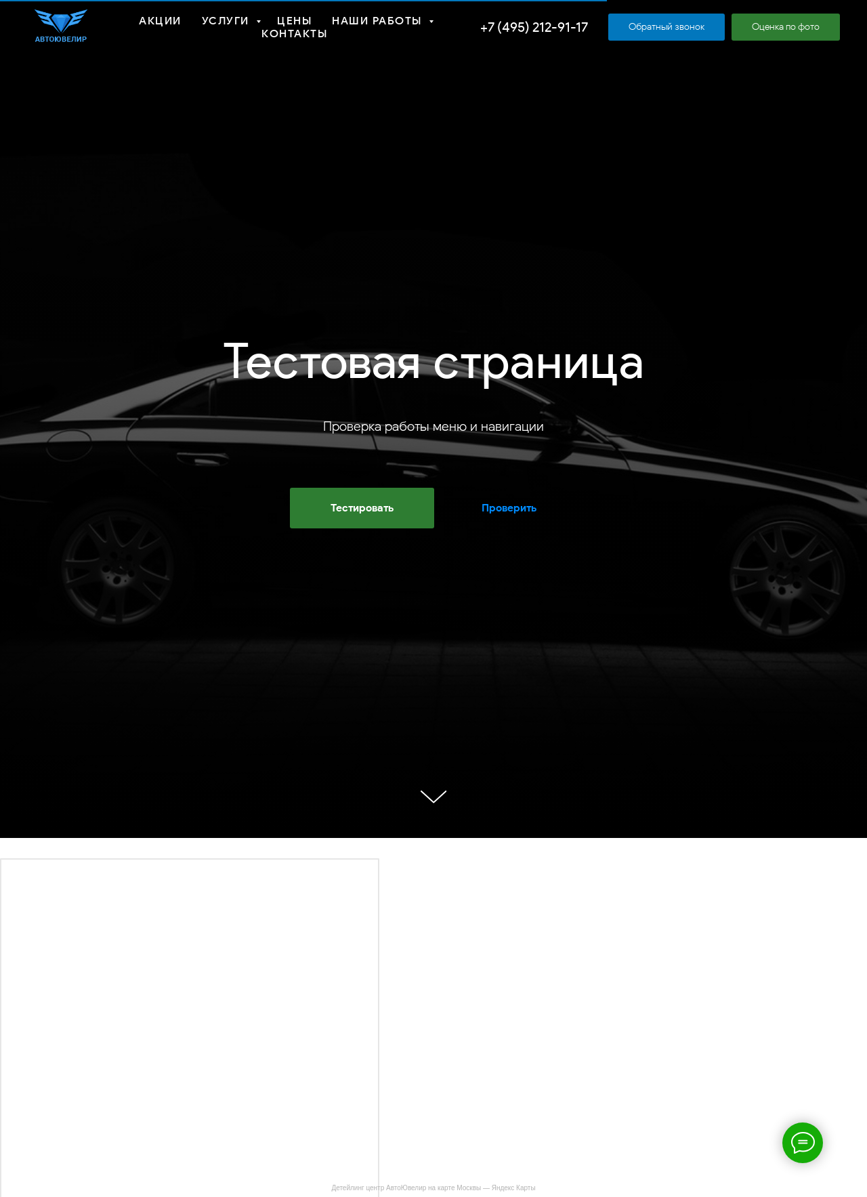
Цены (294, 20)
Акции (160, 20)
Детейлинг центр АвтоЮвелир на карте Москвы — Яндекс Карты (433, 1188)
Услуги (227, 20)
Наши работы (378, 20)
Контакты (294, 33)
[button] (666, 27)
